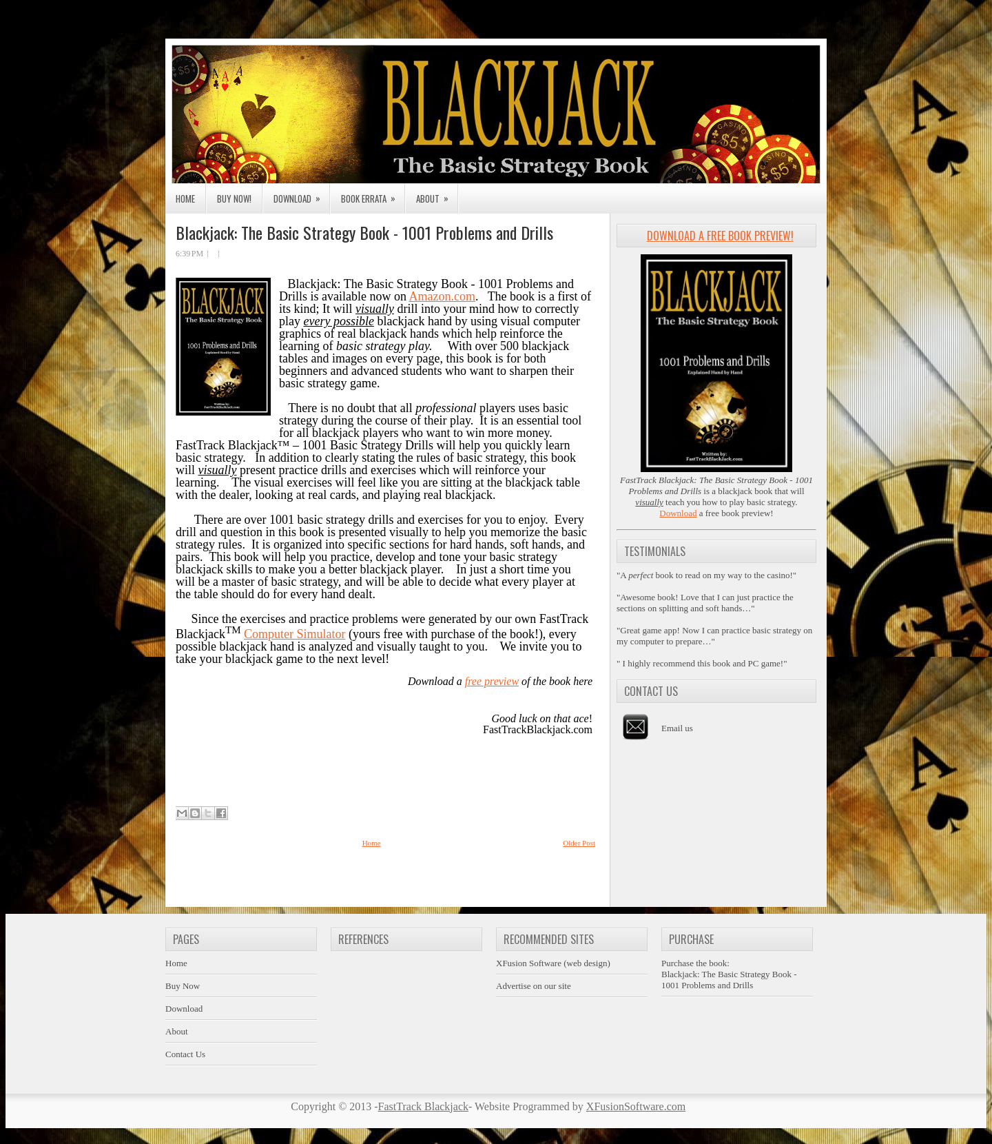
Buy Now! (234, 198)
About (436, 194)
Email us (677, 728)
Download (301, 194)
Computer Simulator (295, 634)
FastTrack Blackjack (423, 1106)
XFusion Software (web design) (553, 963)
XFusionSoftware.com (635, 1106)
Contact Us (185, 1054)
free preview (492, 681)
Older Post (579, 843)
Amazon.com (442, 296)
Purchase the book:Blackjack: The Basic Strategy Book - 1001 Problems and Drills (729, 974)
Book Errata (372, 194)
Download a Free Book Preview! (720, 235)
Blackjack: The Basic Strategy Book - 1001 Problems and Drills (364, 232)
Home (185, 198)
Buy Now (182, 986)
